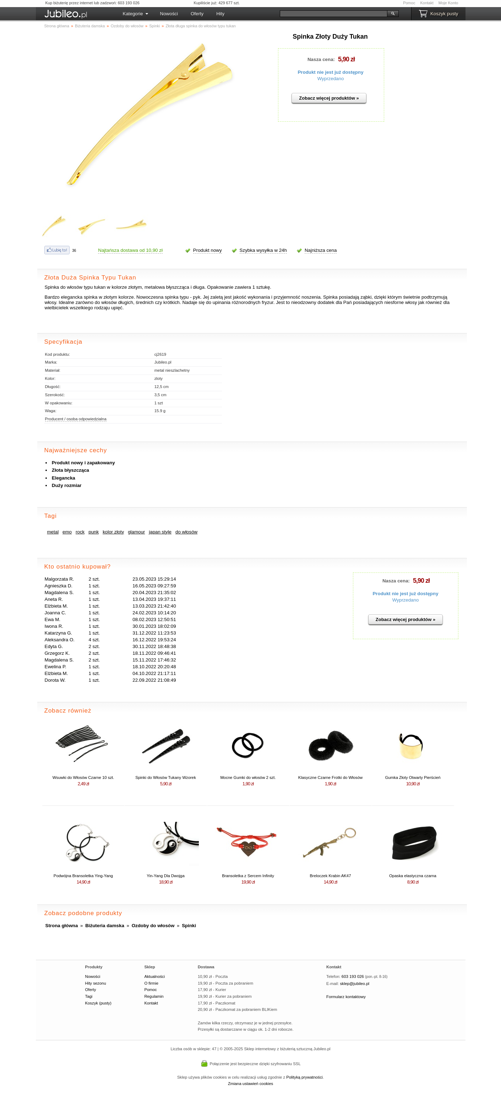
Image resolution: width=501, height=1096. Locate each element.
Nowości (169, 13)
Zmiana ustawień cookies (250, 1083)
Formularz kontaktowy (346, 997)
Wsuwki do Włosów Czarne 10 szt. (83, 777)
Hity (220, 13)
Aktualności (154, 976)
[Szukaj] (333, 13)
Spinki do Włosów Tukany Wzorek (165, 777)
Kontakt (426, 3)
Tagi (89, 996)
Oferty (197, 13)
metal (53, 532)
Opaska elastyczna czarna (412, 876)
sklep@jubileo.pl (354, 983)
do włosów (186, 532)
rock (80, 532)
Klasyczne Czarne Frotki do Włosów (330, 777)
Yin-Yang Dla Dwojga (165, 876)
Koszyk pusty (444, 13)
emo (67, 532)
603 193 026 (353, 976)
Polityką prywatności (304, 1077)
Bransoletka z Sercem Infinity (248, 876)
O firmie (151, 983)
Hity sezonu (95, 983)
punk (93, 532)
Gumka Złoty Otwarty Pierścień (412, 777)
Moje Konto (448, 3)
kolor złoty (113, 532)
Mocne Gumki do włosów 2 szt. (248, 777)
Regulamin (153, 996)
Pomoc (409, 3)
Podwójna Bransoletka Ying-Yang (83, 876)
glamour (136, 532)
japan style (160, 532)
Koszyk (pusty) (98, 1003)
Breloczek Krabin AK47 (330, 876)
